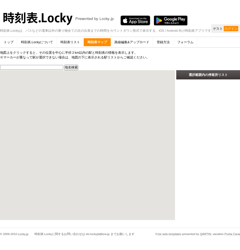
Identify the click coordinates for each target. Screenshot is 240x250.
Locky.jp (23, 234)
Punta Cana (232, 234)
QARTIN (205, 234)
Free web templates (168, 234)
